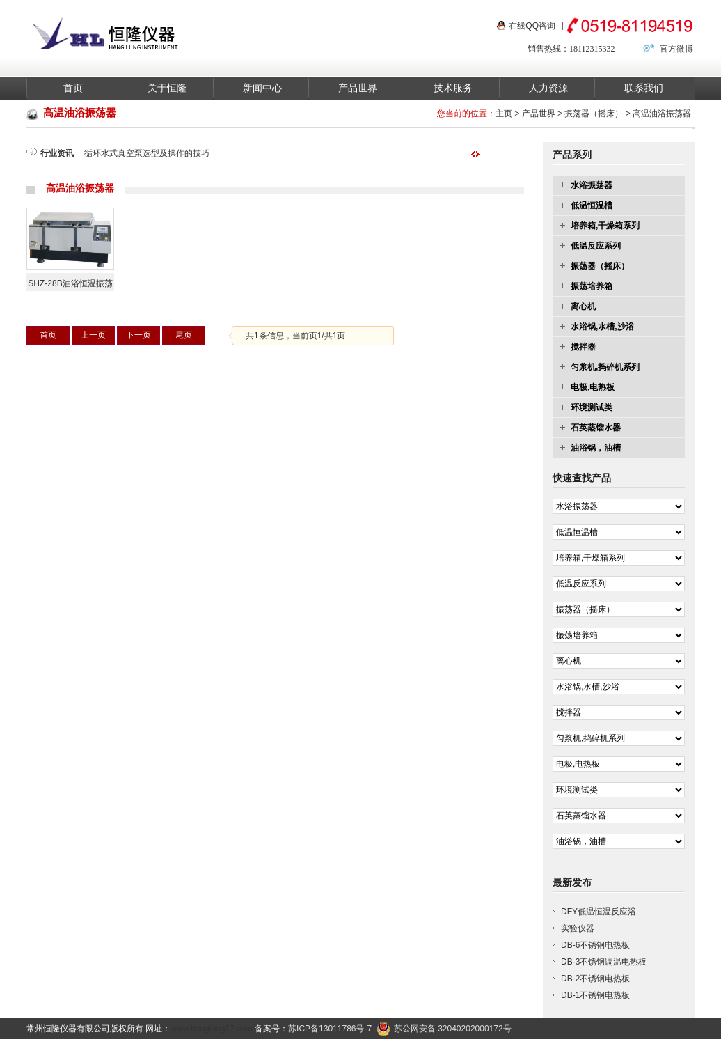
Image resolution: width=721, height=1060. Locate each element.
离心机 (583, 306)
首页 (73, 88)
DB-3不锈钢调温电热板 (604, 962)
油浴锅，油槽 (596, 448)
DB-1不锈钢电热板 (595, 995)
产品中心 (469, 1049)
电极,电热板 (593, 387)
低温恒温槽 (591, 205)
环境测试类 (591, 407)
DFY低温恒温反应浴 (598, 912)
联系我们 (643, 88)
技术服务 (453, 88)
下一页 (138, 335)
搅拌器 (583, 347)
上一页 (93, 335)
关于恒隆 (167, 88)
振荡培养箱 (591, 286)
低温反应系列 (596, 246)
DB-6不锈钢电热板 (595, 945)
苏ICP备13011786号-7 (330, 1029)
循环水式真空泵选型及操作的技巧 (146, 153)
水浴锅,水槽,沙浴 (602, 327)
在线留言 (671, 1049)
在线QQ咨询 (532, 26)
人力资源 (548, 88)
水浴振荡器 (591, 185)
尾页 (183, 335)
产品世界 (357, 88)
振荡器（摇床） (593, 113)
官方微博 (676, 49)
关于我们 (570, 1049)
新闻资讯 (520, 1049)
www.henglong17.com (211, 1029)
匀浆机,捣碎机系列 (605, 367)
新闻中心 (262, 88)
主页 (504, 113)
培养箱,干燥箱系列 (605, 226)
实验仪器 (577, 928)
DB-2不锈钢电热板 (595, 978)
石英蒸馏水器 (596, 427)
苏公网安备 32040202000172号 (444, 1029)
